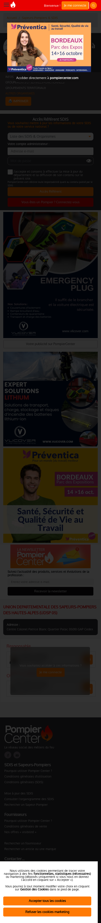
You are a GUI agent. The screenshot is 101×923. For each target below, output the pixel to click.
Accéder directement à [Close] (47, 78)
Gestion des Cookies (34, 889)
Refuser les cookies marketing (47, 912)
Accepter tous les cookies (47, 900)
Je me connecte (75, 5)
